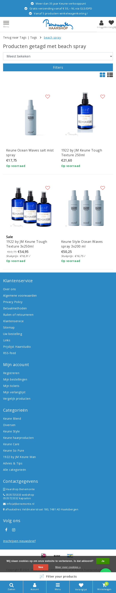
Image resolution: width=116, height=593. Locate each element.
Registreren (11, 373)
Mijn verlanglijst (14, 392)
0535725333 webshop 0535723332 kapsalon (18, 496)
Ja (102, 561)
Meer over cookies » (68, 567)
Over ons (9, 289)
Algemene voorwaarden (20, 295)
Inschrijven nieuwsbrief (19, 541)
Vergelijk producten (16, 398)
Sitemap (9, 327)
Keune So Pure (13, 450)
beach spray (52, 37)
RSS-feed (9, 353)
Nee (40, 567)
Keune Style (11, 431)
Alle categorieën (14, 470)
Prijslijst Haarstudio (17, 347)
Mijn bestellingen (15, 379)
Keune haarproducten (18, 438)
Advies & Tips (12, 463)
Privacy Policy (13, 302)
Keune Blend (12, 418)
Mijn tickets (11, 386)
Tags (33, 37)
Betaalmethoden (15, 308)
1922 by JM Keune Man (19, 457)
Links (6, 340)
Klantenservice (13, 321)
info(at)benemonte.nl (18, 504)
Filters (58, 67)
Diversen (9, 425)
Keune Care (11, 444)
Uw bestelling (12, 334)
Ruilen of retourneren (18, 315)
